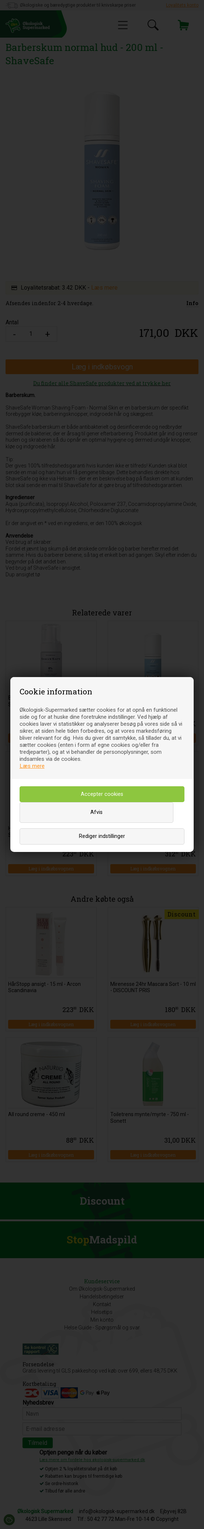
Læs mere (32, 766)
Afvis (96, 812)
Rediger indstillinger (102, 836)
